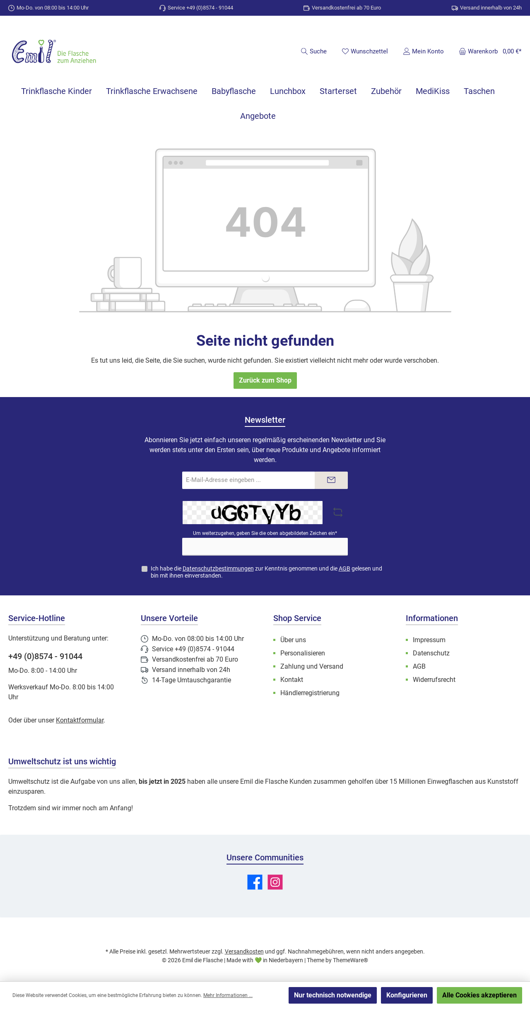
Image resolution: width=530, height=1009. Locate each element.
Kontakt (291, 680)
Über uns (293, 640)
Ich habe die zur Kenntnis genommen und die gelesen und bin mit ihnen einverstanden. (266, 572)
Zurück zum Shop (265, 380)
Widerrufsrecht (434, 680)
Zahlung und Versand (311, 666)
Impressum (429, 640)
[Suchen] (313, 51)
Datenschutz (431, 653)
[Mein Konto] (423, 51)
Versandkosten (244, 951)
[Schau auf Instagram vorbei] (275, 882)
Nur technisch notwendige (332, 995)
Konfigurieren (406, 995)
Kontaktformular (80, 720)
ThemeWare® (350, 960)
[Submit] (331, 480)
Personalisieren (302, 653)
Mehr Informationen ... (228, 995)
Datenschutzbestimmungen (218, 568)
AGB (344, 568)
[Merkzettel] (364, 51)
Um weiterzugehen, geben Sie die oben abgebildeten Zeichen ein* (265, 533)
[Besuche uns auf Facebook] (255, 882)
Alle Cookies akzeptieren (479, 995)
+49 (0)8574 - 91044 (45, 656)
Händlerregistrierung (310, 693)
